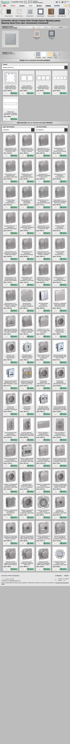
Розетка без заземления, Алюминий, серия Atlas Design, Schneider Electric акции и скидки (43, 383)
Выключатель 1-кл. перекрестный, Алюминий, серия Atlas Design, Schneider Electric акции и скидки (10, 177)
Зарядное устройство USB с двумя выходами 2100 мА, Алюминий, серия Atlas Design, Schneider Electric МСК (10, 332)
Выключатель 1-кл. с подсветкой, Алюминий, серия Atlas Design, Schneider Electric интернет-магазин (60, 202)
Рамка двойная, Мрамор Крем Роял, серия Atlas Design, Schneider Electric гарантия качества (27, 88)
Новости (66, 575)
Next (69, 12)
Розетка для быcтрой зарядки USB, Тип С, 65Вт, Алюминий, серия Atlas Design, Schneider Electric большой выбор (10, 383)
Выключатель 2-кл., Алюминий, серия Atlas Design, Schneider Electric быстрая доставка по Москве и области (43, 255)
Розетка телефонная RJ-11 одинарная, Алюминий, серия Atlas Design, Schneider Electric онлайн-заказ (60, 538)
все (34, 27)
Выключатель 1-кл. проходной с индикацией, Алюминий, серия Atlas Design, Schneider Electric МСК (27, 203)
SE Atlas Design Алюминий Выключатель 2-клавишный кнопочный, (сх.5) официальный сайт (60, 229)
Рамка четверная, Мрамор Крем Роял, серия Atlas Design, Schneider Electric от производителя (60, 88)
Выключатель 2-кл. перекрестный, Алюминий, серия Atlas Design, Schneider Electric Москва (27, 280)
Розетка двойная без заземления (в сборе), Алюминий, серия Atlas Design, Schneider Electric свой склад (60, 409)
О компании (58, 575)
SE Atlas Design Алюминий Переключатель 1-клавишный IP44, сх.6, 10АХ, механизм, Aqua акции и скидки (10, 203)
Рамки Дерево (51, 16)
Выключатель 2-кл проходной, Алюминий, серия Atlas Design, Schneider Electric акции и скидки (10, 254)
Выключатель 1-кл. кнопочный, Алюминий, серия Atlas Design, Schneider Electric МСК (43, 150)
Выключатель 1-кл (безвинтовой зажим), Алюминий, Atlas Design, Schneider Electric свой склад (10, 151)
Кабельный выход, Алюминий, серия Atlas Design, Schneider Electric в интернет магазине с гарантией (27, 332)
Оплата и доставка (38, 2)
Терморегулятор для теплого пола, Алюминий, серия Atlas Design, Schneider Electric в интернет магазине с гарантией (60, 565)
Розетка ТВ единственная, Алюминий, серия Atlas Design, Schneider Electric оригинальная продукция (60, 514)
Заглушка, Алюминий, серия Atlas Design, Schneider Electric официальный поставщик (59, 306)
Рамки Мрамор (40, 16)
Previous (1, 12)
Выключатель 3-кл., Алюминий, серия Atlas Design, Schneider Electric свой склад (10, 305)
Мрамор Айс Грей (51, 38)
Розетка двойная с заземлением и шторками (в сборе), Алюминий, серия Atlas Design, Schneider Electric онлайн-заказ (43, 436)
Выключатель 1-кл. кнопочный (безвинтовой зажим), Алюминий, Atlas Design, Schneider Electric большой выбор (60, 152)
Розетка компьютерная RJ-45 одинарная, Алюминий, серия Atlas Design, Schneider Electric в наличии (43, 461)
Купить (14, 93)
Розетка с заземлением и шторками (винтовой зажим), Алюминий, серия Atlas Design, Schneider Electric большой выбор (60, 488)
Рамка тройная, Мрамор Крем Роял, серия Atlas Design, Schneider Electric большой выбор (43, 88)
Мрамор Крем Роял (37, 38)
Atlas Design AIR (62, 16)
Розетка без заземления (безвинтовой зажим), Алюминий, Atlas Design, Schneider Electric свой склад (60, 384)
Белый (43, 57)
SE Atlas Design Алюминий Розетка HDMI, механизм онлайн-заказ (26, 357)
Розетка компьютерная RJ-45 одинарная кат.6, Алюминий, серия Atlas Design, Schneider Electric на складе (60, 461)
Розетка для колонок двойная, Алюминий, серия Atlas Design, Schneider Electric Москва (27, 383)
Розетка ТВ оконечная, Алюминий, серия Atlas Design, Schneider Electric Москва (10, 538)
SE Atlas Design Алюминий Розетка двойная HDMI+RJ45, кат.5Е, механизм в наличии (43, 409)
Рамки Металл (30, 16)
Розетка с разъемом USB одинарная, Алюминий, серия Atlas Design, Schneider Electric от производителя (27, 514)
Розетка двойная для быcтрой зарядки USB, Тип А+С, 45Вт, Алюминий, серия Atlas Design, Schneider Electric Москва (60, 358)
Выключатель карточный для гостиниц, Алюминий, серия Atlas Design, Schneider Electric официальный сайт (27, 307)
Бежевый (50, 57)
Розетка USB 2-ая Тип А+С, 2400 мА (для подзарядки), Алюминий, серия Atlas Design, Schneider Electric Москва (43, 358)
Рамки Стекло (19, 16)
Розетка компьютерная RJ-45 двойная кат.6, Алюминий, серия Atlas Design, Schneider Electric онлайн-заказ (27, 461)
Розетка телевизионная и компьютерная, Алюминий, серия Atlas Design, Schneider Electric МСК (43, 538)
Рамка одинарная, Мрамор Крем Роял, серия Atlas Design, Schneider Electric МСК (10, 88)
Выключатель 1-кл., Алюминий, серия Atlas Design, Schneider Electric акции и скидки (27, 150)
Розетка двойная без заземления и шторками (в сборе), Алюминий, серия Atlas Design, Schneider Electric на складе (10, 436)
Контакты (35, 1)
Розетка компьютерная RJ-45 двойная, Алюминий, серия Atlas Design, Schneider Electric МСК (10, 461)
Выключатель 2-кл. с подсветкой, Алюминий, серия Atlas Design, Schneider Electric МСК (43, 279)
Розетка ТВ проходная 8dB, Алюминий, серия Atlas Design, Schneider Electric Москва (27, 538)
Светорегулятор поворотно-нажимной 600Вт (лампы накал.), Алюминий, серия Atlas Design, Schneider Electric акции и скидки (43, 565)
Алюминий (38, 57)
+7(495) (16, 2)
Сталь (55, 57)
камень (61, 27)
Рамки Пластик (9, 16)
